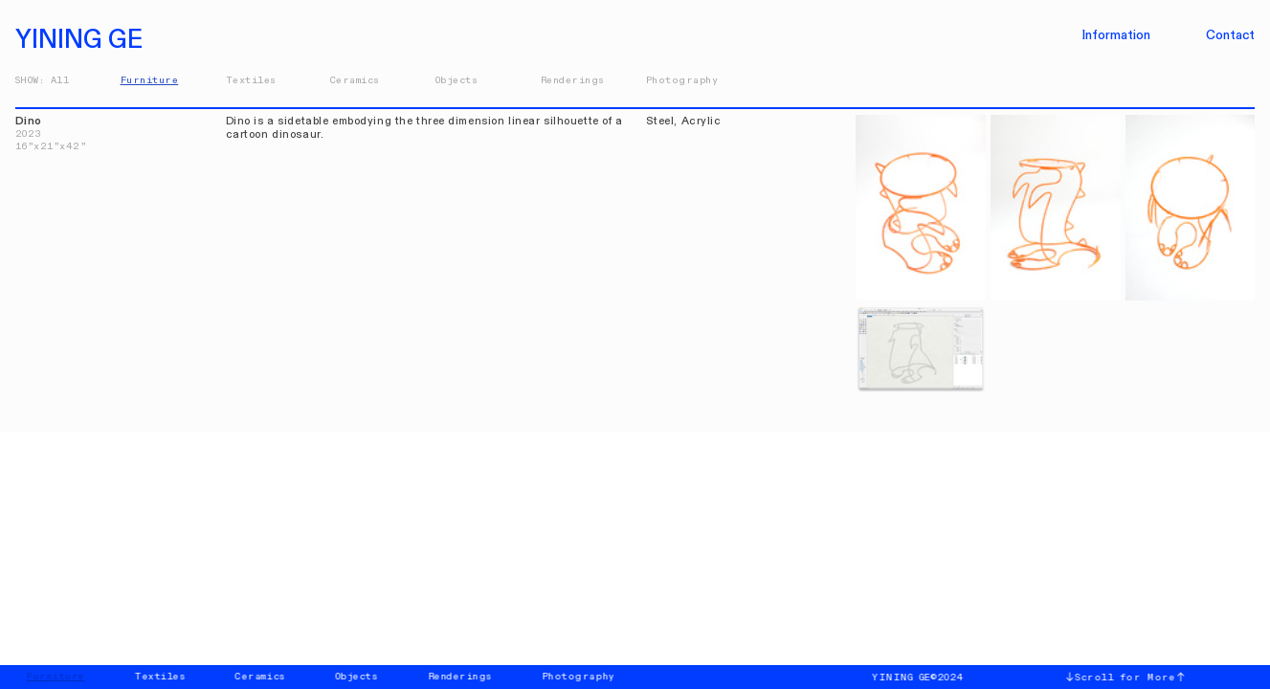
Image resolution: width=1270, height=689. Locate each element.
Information (1116, 35)
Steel (660, 121)
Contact (1230, 35)
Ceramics (355, 80)
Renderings (573, 80)
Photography (682, 80)
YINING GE (84, 40)
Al (57, 80)
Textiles (251, 80)
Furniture (150, 80)
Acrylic (701, 121)
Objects (457, 80)
